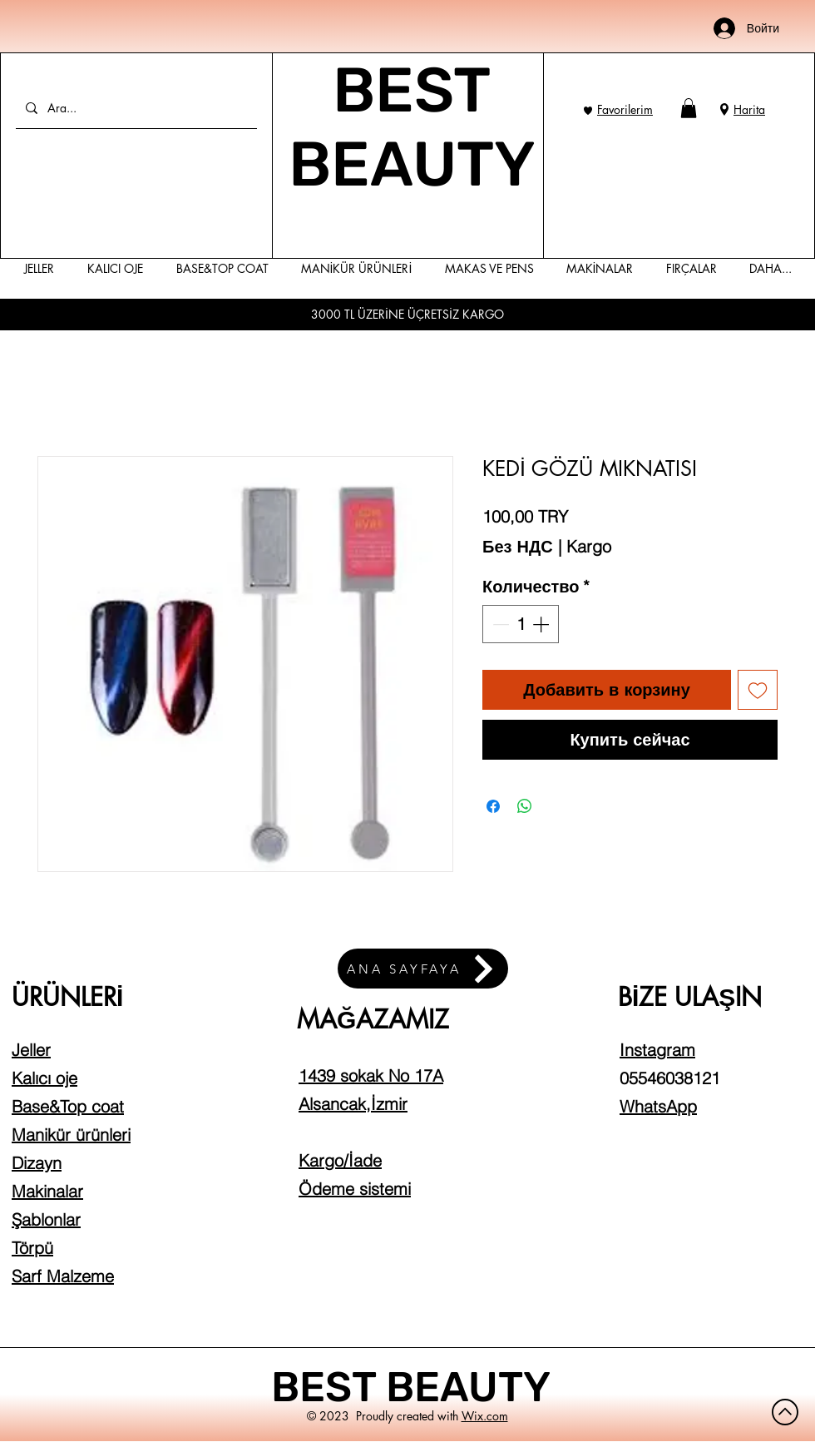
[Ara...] (134, 107)
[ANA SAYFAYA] (423, 969)
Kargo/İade (340, 1160)
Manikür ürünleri (71, 1134)
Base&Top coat (68, 1106)
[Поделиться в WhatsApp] (525, 806)
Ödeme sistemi (355, 1188)
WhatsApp (658, 1106)
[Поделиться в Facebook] (493, 806)
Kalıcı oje (44, 1078)
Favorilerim (625, 109)
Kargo (588, 546)
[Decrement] (499, 624)
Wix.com (485, 1416)
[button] (688, 108)
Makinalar (47, 1191)
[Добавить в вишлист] (758, 690)
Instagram (657, 1049)
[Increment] (542, 624)
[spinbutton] (520, 624)
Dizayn (37, 1162)
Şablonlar (46, 1219)
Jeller (31, 1049)
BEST (328, 1387)
